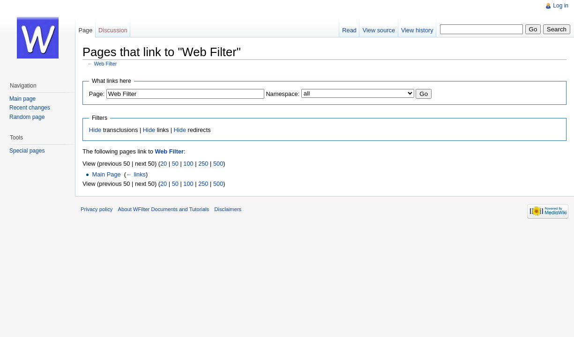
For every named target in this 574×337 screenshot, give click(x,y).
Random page (27, 117)
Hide (95, 129)
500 (218, 163)
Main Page (106, 174)
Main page (22, 98)
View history (417, 30)
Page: (96, 93)
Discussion (112, 30)
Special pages (27, 150)
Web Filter (105, 63)
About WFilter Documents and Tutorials (163, 209)
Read (349, 30)
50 (175, 163)
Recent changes (29, 107)
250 (203, 163)
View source (379, 30)
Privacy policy (96, 209)
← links (136, 174)
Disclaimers (227, 209)
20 (163, 163)
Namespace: (282, 93)
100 (188, 163)
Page (85, 30)
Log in (560, 5)
